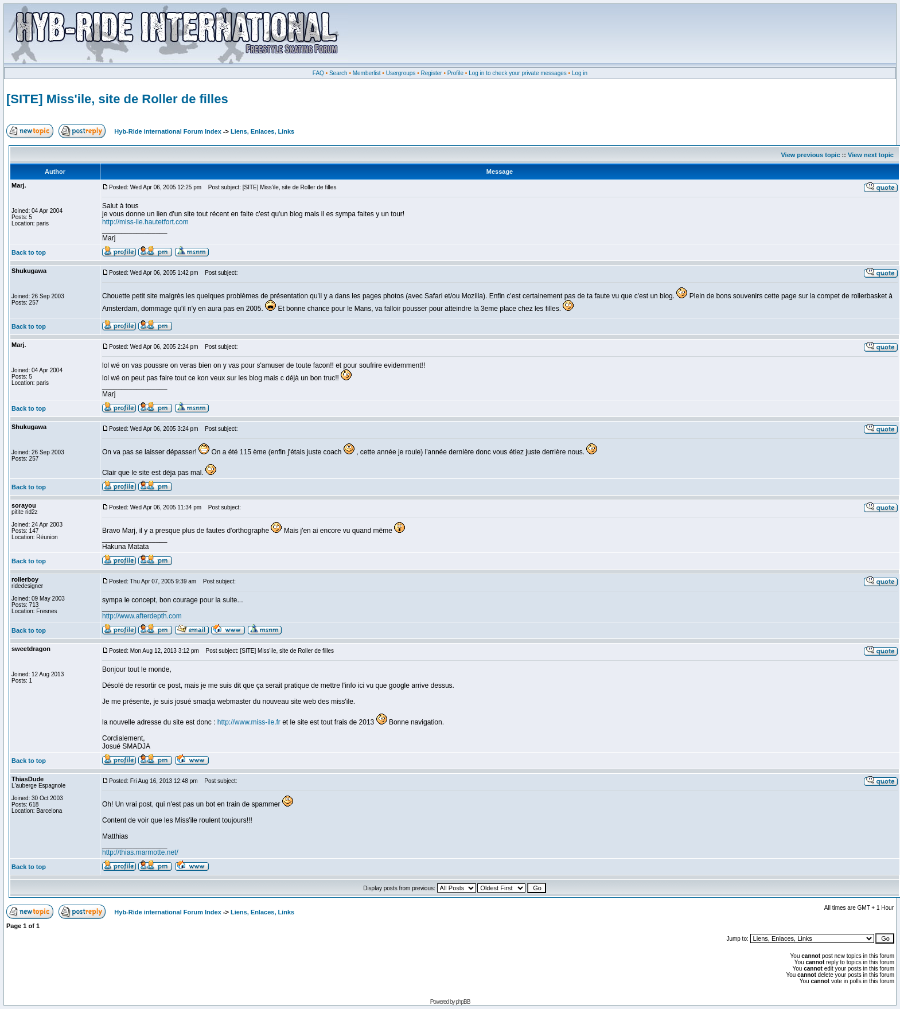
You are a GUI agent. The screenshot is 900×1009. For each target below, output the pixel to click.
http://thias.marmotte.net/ (140, 852)
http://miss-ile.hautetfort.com (145, 222)
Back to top (28, 252)
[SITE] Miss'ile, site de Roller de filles (117, 99)
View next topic (871, 154)
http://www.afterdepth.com (142, 616)
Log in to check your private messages (518, 73)
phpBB (462, 1002)
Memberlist (367, 73)
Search (338, 73)
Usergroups (401, 73)
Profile (455, 73)
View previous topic (810, 154)
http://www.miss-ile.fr (248, 722)
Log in (579, 73)
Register (431, 73)
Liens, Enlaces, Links (262, 131)
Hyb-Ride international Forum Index (167, 131)
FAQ (318, 73)
